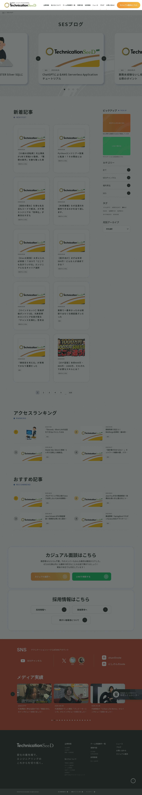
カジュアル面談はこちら (128, 5)
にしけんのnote (113, 664)
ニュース (95, 5)
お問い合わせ (110, 5)
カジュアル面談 (122, 754)
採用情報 (87, 5)
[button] (64, 89)
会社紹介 (67, 750)
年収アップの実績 (70, 770)
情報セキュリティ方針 (77, 791)
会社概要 (67, 747)
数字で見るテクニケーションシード (75, 775)
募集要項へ (92, 609)
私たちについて (56, 5)
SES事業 (92, 751)
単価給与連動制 (69, 763)
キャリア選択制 (69, 765)
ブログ (102, 5)
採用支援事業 (94, 754)
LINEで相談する (92, 576)
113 (70, 392)
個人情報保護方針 (63, 791)
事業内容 (80, 5)
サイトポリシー (90, 791)
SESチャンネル (31, 660)
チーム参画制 (68, 768)
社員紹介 (67, 772)
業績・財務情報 (69, 752)
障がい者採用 (94, 761)
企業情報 (46, 5)
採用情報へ (51, 609)
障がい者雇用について (73, 620)
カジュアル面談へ (51, 576)
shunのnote (111, 657)
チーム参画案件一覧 (69, 5)
